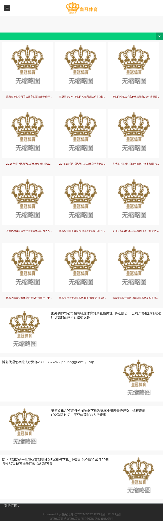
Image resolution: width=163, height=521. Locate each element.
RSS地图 (99, 514)
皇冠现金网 (85, 518)
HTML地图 (114, 514)
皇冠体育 (72, 518)
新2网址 (108, 518)
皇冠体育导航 (57, 518)
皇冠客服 (97, 518)
